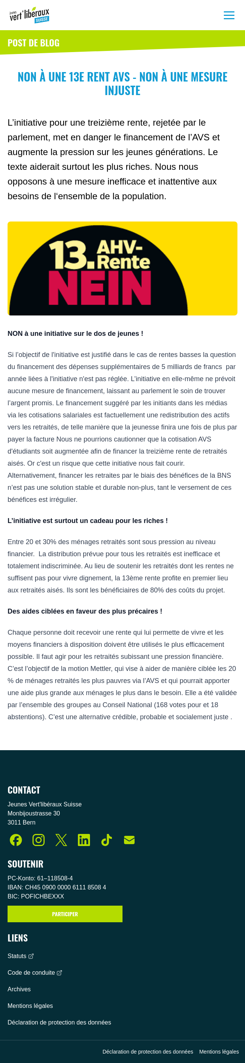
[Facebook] (16, 840)
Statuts (21, 956)
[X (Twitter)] (61, 840)
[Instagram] (38, 840)
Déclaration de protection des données (59, 1022)
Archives (19, 989)
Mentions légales (30, 1006)
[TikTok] (106, 840)
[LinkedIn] (84, 840)
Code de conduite (35, 972)
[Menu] (229, 15)
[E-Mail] (129, 840)
